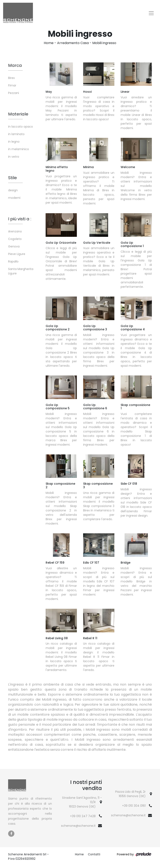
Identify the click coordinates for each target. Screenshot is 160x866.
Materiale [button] (18, 114)
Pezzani (13, 93)
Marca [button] (15, 65)
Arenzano (15, 231)
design (13, 190)
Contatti (94, 854)
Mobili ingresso (104, 43)
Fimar (12, 85)
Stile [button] (12, 178)
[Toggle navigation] (151, 13)
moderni (14, 198)
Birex (11, 78)
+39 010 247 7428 (83, 816)
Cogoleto (15, 239)
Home (49, 43)
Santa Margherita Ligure (20, 271)
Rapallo (13, 261)
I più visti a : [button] (19, 219)
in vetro (13, 157)
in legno (14, 141)
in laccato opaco (20, 126)
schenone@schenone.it (78, 826)
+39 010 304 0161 (134, 806)
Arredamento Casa (73, 43)
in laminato (16, 134)
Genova (14, 246)
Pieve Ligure (16, 254)
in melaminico (18, 149)
